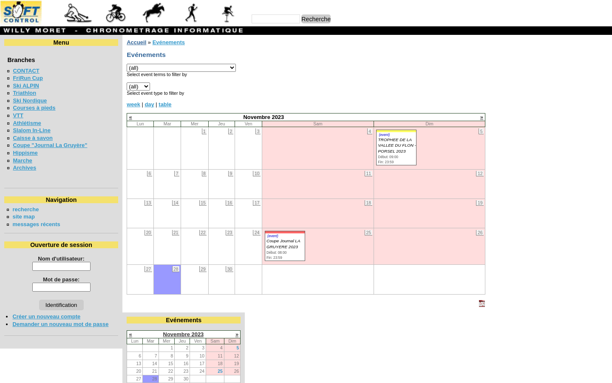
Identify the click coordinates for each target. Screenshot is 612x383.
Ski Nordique (30, 100)
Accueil (136, 42)
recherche (25, 209)
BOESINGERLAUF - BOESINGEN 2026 (551, 135)
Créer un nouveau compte (46, 316)
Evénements (168, 42)
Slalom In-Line (32, 130)
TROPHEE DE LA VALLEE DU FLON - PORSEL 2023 (397, 145)
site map (23, 216)
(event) (384, 135)
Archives (24, 168)
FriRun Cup (28, 78)
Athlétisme (27, 123)
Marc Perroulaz (347, 372)
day (149, 104)
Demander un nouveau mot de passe (60, 324)
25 (587, 93)
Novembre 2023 (550, 57)
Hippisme (25, 153)
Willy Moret (289, 372)
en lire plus (593, 251)
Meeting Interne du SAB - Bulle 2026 (549, 151)
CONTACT (26, 71)
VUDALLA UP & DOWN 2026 (538, 203)
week (133, 104)
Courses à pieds (34, 108)
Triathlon (24, 93)
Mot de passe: (61, 279)
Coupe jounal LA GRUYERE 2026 (545, 166)
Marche (22, 160)
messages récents (36, 224)
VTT (18, 115)
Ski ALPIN (26, 85)
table (165, 104)
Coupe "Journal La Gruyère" (50, 145)
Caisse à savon (33, 138)
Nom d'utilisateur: (61, 258)
